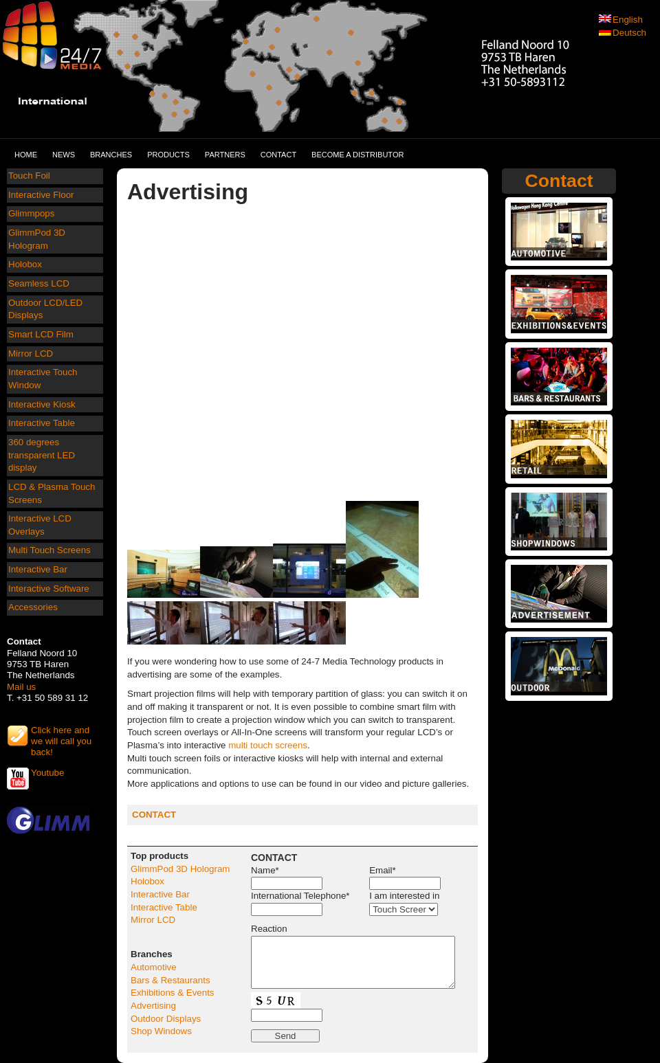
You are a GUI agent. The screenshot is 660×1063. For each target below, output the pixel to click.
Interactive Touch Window (43, 378)
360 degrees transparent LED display (41, 455)
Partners (225, 154)
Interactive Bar (37, 569)
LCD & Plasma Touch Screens (51, 493)
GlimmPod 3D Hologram (36, 239)
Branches (111, 154)
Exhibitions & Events (172, 992)
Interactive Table (41, 423)
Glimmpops (31, 213)
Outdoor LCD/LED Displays (45, 309)
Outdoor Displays (166, 1019)
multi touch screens (267, 745)
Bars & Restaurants (170, 980)
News (63, 154)
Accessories (33, 607)
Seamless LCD (38, 283)
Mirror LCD (30, 353)
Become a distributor (357, 154)
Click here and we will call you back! (61, 736)
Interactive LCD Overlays (40, 525)
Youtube (47, 773)
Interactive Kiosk (42, 404)
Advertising (153, 1005)
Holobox (25, 264)
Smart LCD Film (41, 334)
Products (168, 154)
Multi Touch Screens (49, 550)
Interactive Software (48, 588)
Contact (278, 154)
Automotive (154, 967)
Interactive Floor (41, 195)
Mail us (21, 687)
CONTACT (154, 814)
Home (25, 154)
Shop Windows (161, 1031)
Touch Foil (29, 175)
